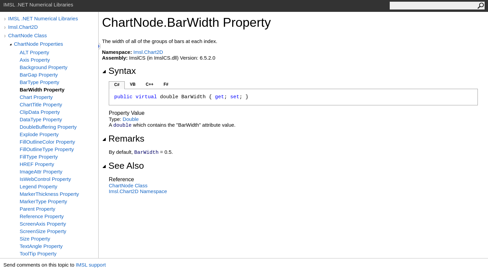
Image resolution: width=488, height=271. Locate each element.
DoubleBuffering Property (48, 127)
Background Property (43, 67)
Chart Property (36, 97)
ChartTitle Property (41, 104)
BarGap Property (39, 75)
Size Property (35, 239)
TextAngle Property (41, 246)
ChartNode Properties (38, 44)
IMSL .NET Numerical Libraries (43, 18)
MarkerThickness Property (49, 194)
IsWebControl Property (45, 179)
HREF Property (37, 164)
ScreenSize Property (43, 231)
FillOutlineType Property (47, 149)
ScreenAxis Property (43, 224)
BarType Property (39, 82)
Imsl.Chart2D (23, 27)
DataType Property (41, 119)
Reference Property (42, 216)
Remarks (123, 138)
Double (131, 119)
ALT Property (34, 52)
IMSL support (91, 265)
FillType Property (39, 157)
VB (133, 84)
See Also (123, 166)
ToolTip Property (38, 253)
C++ (150, 84)
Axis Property (35, 60)
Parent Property (37, 209)
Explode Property (39, 134)
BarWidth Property (42, 89)
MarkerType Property (43, 201)
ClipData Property (40, 112)
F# (166, 84)
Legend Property (38, 186)
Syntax (119, 71)
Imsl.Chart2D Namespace (138, 191)
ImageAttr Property (41, 171)
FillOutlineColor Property (47, 142)
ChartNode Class (27, 35)
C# (116, 84)
